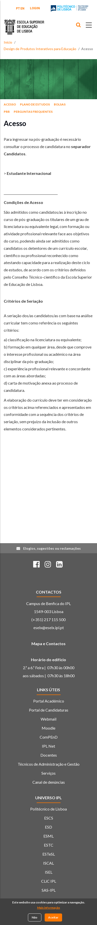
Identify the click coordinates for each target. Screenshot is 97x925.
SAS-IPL (49, 890)
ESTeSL (48, 854)
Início (8, 42)
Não (34, 917)
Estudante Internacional (29, 173)
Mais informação (48, 908)
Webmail (48, 719)
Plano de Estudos (35, 104)
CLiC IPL (48, 881)
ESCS (48, 818)
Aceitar (53, 917)
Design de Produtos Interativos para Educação (40, 49)
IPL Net (48, 746)
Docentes (48, 755)
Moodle (48, 728)
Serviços (48, 773)
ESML (48, 836)
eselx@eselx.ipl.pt (48, 627)
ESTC (48, 845)
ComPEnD (49, 737)
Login (35, 8)
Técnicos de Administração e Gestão (49, 764)
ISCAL (48, 863)
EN (22, 8)
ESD (48, 827)
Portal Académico (48, 701)
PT (18, 8)
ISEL (48, 872)
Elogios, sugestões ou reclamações (52, 548)
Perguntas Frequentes (33, 111)
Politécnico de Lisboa (48, 808)
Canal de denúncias (48, 782)
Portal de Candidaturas (48, 710)
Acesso (10, 104)
